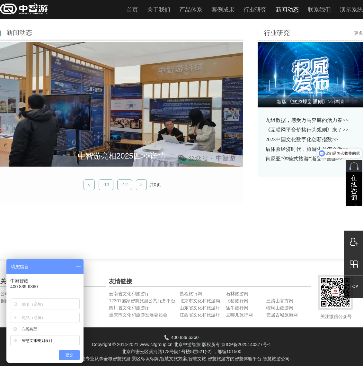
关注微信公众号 (336, 316)
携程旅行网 (191, 293)
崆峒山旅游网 (279, 307)
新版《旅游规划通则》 (310, 102)
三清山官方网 (279, 300)
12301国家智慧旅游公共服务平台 (142, 300)
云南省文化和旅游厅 (129, 293)
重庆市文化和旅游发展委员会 (138, 314)
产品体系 (190, 9)
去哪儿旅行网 (239, 314)
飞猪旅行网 (237, 300)
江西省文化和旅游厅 (200, 314)
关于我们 (158, 9)
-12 (124, 184)
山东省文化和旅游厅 (200, 307)
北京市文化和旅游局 (200, 300)
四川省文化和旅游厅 (129, 307)
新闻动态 (287, 9)
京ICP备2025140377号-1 (246, 344)
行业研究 (255, 9)
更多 (358, 33)
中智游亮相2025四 (121, 155)
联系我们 (319, 9)
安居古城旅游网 (282, 314)
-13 (106, 184)
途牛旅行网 (237, 307)
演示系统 (351, 9)
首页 (132, 9)
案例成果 (223, 9)
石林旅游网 (237, 293)
